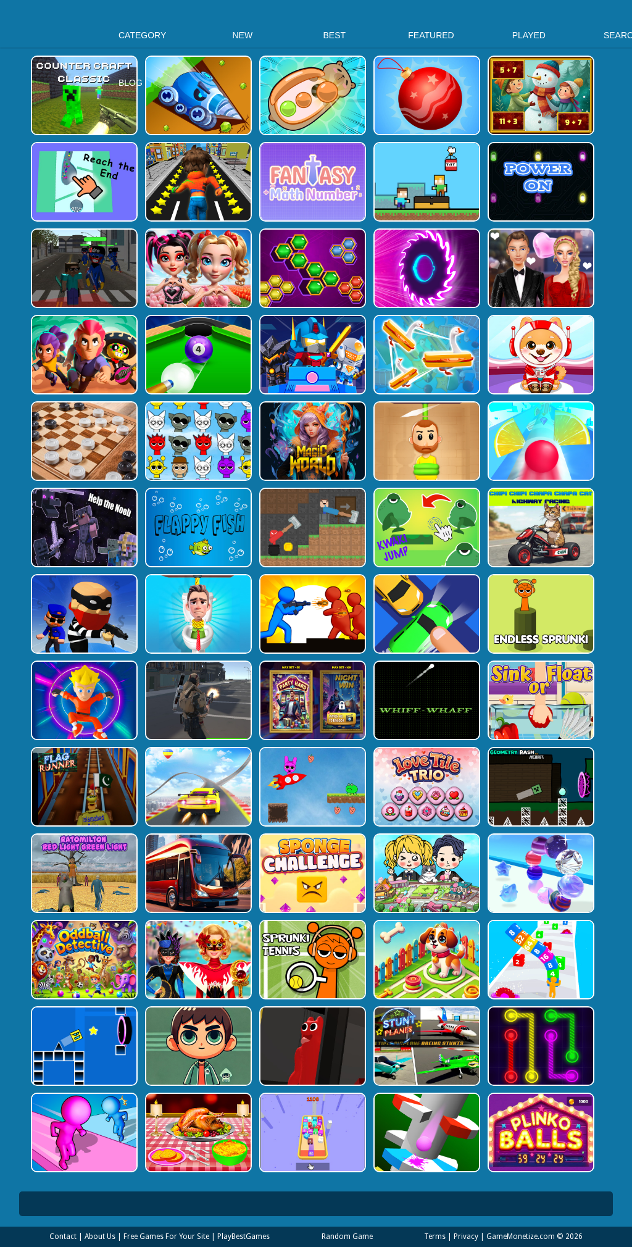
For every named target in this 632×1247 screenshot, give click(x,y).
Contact (63, 1236)
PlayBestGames (243, 1236)
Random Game (347, 1236)
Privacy (466, 1236)
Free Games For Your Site (166, 1236)
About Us (100, 1236)
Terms (435, 1236)
